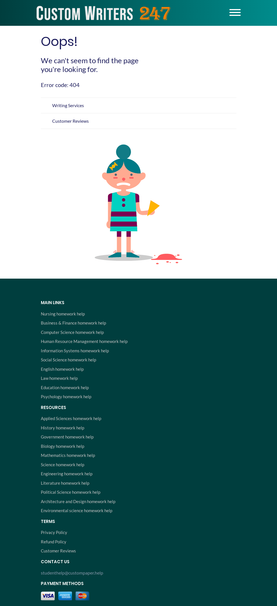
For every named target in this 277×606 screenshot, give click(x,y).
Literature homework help (65, 483)
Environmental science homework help (76, 510)
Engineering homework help (66, 473)
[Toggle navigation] (235, 12)
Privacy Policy (54, 532)
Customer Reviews (70, 121)
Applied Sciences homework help (71, 418)
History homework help (62, 427)
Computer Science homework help (72, 332)
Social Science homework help (68, 359)
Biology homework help (62, 446)
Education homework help (65, 387)
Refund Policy (53, 541)
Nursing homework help (63, 313)
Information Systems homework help (75, 350)
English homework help (62, 369)
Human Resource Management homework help (84, 341)
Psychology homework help (66, 396)
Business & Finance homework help (73, 322)
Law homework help (59, 378)
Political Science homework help (70, 492)
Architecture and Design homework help (78, 501)
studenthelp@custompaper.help (72, 572)
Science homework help (62, 464)
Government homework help (67, 436)
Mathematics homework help (68, 455)
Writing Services (68, 105)
